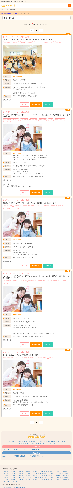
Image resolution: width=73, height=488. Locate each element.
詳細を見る (36, 104)
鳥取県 (29, 477)
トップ (2, 9)
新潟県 (44, 473)
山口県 (59, 477)
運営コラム (43, 443)
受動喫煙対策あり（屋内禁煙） (10, 42)
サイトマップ (33, 443)
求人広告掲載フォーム (36, 456)
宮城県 (28, 471)
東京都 (28, 473)
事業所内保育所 (24, 119)
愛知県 (35, 475)
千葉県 (21, 473)
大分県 (57, 479)
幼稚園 (22, 42)
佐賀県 (35, 479)
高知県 (21, 479)
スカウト (43, 449)
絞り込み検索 (9, 18)
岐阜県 (21, 475)
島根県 (37, 477)
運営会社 (12, 441)
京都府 (57, 475)
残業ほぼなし (58, 42)
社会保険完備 (29, 42)
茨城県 (14, 13)
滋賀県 (50, 475)
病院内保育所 (24, 280)
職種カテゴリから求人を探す (12, 484)
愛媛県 (13, 479)
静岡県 (28, 475)
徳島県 (66, 477)
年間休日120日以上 (48, 42)
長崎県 (43, 479)
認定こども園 (14, 357)
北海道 (6, 471)
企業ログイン (6, 456)
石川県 (59, 473)
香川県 (6, 479)
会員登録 (16, 449)
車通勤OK (50, 119)
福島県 (50, 471)
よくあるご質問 (21, 443)
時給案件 (8, 13)
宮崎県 (65, 479)
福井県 (66, 473)
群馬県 (6, 473)
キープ (25, 104)
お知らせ (42, 441)
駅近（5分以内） (7, 208)
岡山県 (44, 477)
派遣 (1, 13)
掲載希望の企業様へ (20, 456)
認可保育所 (6, 357)
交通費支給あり (38, 42)
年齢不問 (61, 205)
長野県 (13, 475)
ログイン (25, 449)
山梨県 (6, 475)
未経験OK (54, 205)
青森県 (13, 471)
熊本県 (50, 479)
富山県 (51, 473)
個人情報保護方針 (31, 441)
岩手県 (21, 471)
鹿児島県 (6, 481)
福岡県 (28, 479)
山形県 (43, 471)
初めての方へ (6, 449)
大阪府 (65, 475)
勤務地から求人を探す (9, 469)
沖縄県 (15, 481)
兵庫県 (6, 477)
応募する (47, 104)
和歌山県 (21, 477)
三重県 (43, 475)
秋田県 (35, 471)
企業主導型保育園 (7, 205)
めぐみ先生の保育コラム (55, 441)
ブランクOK (16, 208)
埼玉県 (13, 473)
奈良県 (13, 477)
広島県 (51, 477)
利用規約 (20, 441)
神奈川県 (36, 473)
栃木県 (65, 471)
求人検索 (34, 449)
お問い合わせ (53, 443)
